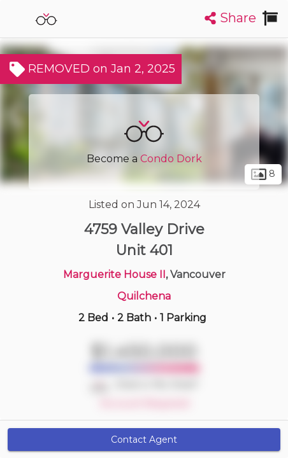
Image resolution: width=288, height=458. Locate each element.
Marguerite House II (114, 274)
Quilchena (144, 296)
